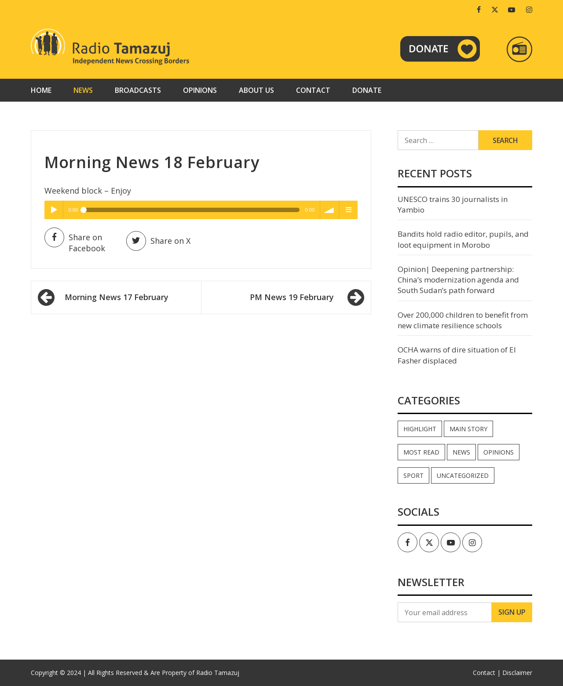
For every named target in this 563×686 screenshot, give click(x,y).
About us (256, 90)
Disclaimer (517, 672)
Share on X (158, 241)
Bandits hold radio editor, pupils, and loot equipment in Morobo (463, 239)
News (83, 90)
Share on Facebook (74, 242)
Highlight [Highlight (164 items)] (419, 429)
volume (329, 210)
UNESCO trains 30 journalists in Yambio (453, 204)
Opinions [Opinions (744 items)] (498, 452)
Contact (313, 90)
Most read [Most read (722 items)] (421, 452)
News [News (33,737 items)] (461, 452)
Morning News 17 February (116, 297)
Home (41, 90)
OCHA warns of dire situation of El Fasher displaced (457, 355)
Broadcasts (138, 90)
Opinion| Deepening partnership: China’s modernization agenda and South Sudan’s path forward (458, 280)
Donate (366, 90)
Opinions (200, 90)
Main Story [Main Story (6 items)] (468, 429)
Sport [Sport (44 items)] (413, 475)
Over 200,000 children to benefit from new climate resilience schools (463, 320)
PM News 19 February (292, 297)
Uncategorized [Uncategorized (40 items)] (463, 475)
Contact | (487, 672)
